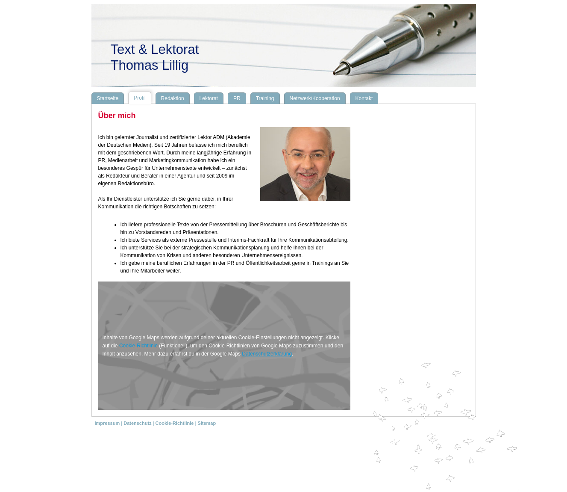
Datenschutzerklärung (267, 354)
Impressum (107, 423)
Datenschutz (137, 423)
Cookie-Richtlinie (138, 346)
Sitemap (206, 423)
